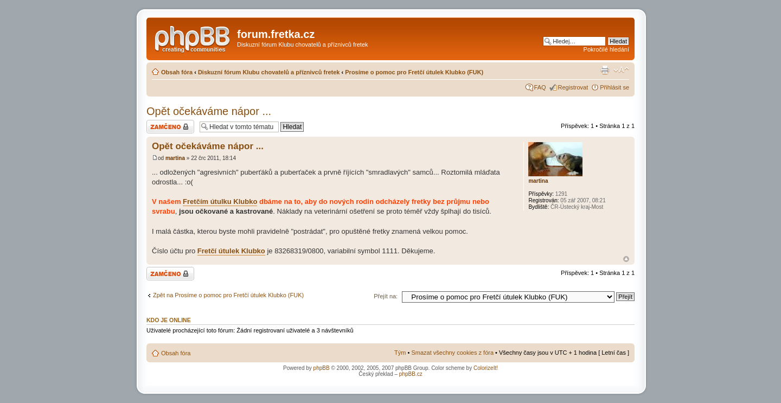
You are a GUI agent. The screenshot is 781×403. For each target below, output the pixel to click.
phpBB (321, 368)
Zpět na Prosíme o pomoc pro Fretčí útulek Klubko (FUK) (228, 295)
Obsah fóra (177, 72)
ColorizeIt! (485, 368)
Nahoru (626, 259)
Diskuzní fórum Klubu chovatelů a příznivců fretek (269, 72)
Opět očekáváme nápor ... (208, 111)
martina (175, 158)
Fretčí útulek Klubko (231, 251)
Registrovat (573, 87)
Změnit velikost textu (621, 70)
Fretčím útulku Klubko (220, 201)
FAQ (540, 87)
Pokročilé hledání (606, 49)
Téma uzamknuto (170, 126)
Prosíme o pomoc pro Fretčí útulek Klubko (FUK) (414, 72)
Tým (400, 352)
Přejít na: (386, 296)
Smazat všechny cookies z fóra (452, 352)
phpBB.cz (410, 374)
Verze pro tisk (605, 70)
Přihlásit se (614, 87)
